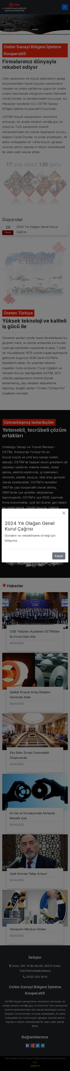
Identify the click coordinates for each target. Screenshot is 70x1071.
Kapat (59, 552)
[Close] (64, 509)
